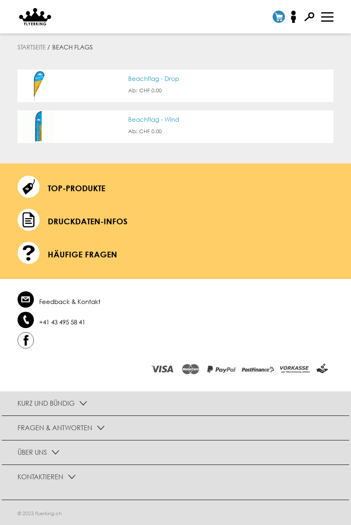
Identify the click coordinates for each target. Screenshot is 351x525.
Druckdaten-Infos (87, 221)
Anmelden (296, 17)
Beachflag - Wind (153, 119)
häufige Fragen (82, 254)
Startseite (32, 47)
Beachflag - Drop (153, 78)
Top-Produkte (76, 188)
